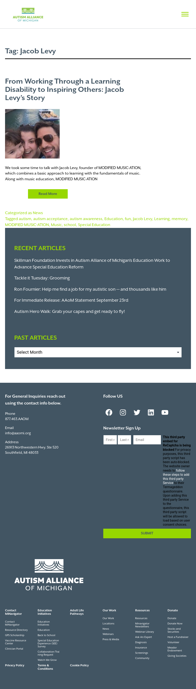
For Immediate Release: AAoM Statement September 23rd (71, 300)
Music (56, 225)
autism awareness (86, 219)
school (70, 225)
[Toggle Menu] (185, 14)
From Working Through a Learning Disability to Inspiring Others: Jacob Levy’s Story (64, 89)
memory (179, 219)
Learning (162, 219)
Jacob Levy (142, 219)
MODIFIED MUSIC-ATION (27, 225)
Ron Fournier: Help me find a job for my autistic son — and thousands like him (90, 289)
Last (121, 448)
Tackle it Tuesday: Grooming (42, 278)
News (38, 213)
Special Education (94, 225)
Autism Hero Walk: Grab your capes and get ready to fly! (69, 311)
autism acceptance (50, 219)
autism (25, 219)
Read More (48, 194)
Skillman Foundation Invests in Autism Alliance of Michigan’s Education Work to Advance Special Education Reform (92, 264)
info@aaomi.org (18, 433)
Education (113, 219)
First (106, 448)
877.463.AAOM (16, 419)
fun (128, 219)
